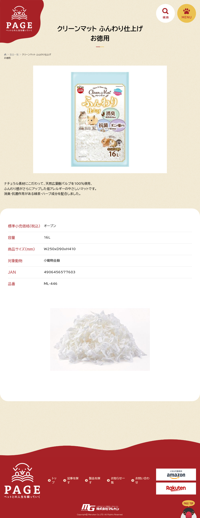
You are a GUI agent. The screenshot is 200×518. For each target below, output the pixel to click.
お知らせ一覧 (118, 480)
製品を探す (94, 480)
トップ (54, 480)
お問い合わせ (142, 480)
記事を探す (72, 480)
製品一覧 (14, 54)
